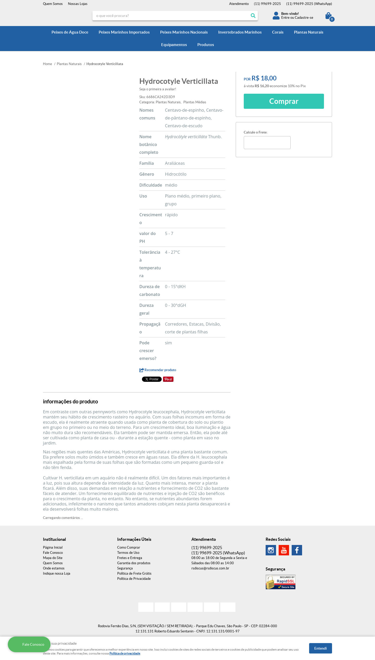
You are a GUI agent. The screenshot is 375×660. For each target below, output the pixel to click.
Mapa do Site (53, 558)
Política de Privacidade (134, 579)
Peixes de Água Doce (70, 32)
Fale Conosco (53, 553)
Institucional (54, 539)
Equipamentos (174, 44)
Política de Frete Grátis (134, 573)
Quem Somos (53, 4)
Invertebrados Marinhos (240, 32)
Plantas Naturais (308, 32)
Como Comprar (128, 547)
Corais (278, 32)
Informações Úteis (134, 539)
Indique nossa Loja (56, 573)
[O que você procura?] (253, 15)
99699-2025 (267, 4)
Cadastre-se (304, 18)
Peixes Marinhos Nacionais (184, 32)
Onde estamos (54, 568)
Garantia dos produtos (134, 563)
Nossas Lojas (78, 4)
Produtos (205, 44)
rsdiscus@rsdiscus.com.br (210, 568)
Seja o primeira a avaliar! (157, 89)
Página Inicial (53, 547)
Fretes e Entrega (129, 558)
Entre (285, 18)
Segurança (125, 568)
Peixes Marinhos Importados (124, 32)
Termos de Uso (128, 553)
